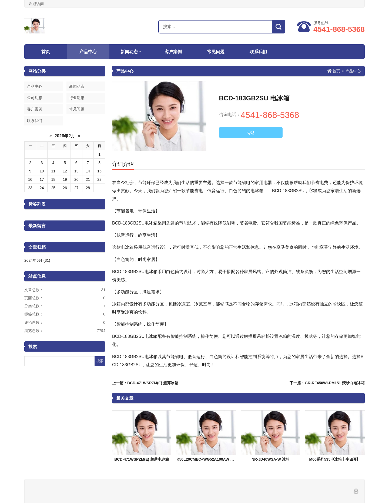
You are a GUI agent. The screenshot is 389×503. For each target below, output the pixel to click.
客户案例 (173, 51)
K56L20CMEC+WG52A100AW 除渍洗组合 (212, 459)
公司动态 (34, 98)
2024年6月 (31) (37, 260)
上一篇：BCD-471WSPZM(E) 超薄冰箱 (145, 383)
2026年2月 (65, 136)
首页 (45, 51)
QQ (250, 132)
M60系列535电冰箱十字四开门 (335, 459)
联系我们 (258, 51)
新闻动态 (129, 51)
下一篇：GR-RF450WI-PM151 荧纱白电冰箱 (327, 383)
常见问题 (215, 51)
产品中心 (88, 51)
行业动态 (76, 98)
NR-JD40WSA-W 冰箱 (270, 459)
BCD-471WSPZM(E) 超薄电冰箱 (141, 459)
